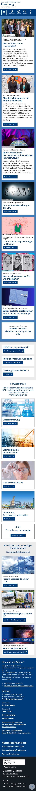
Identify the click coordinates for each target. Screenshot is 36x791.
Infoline (17, 771)
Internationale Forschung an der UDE (16, 206)
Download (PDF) (17, 536)
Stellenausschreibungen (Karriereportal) (18, 686)
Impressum (9, 776)
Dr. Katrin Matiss (8, 705)
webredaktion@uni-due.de (15, 786)
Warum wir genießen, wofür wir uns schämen (16, 277)
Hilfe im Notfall (10, 773)
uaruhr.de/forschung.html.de (13, 620)
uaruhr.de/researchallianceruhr (14, 652)
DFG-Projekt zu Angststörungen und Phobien (18, 242)
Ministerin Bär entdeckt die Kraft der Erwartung (16, 99)
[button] (19, 12)
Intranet (7, 771)
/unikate (6, 374)
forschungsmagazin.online (12, 351)
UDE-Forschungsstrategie (13, 683)
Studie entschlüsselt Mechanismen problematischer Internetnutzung (18, 155)
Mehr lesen (7, 456)
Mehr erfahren (9, 211)
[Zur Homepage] (18, 2)
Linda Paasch (7, 711)
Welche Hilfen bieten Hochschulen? (13, 44)
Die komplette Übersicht (18, 330)
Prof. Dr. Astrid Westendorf (12, 699)
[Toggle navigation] (4, 12)
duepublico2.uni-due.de (12, 362)
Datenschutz (22, 776)
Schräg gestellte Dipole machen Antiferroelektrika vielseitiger (18, 312)
